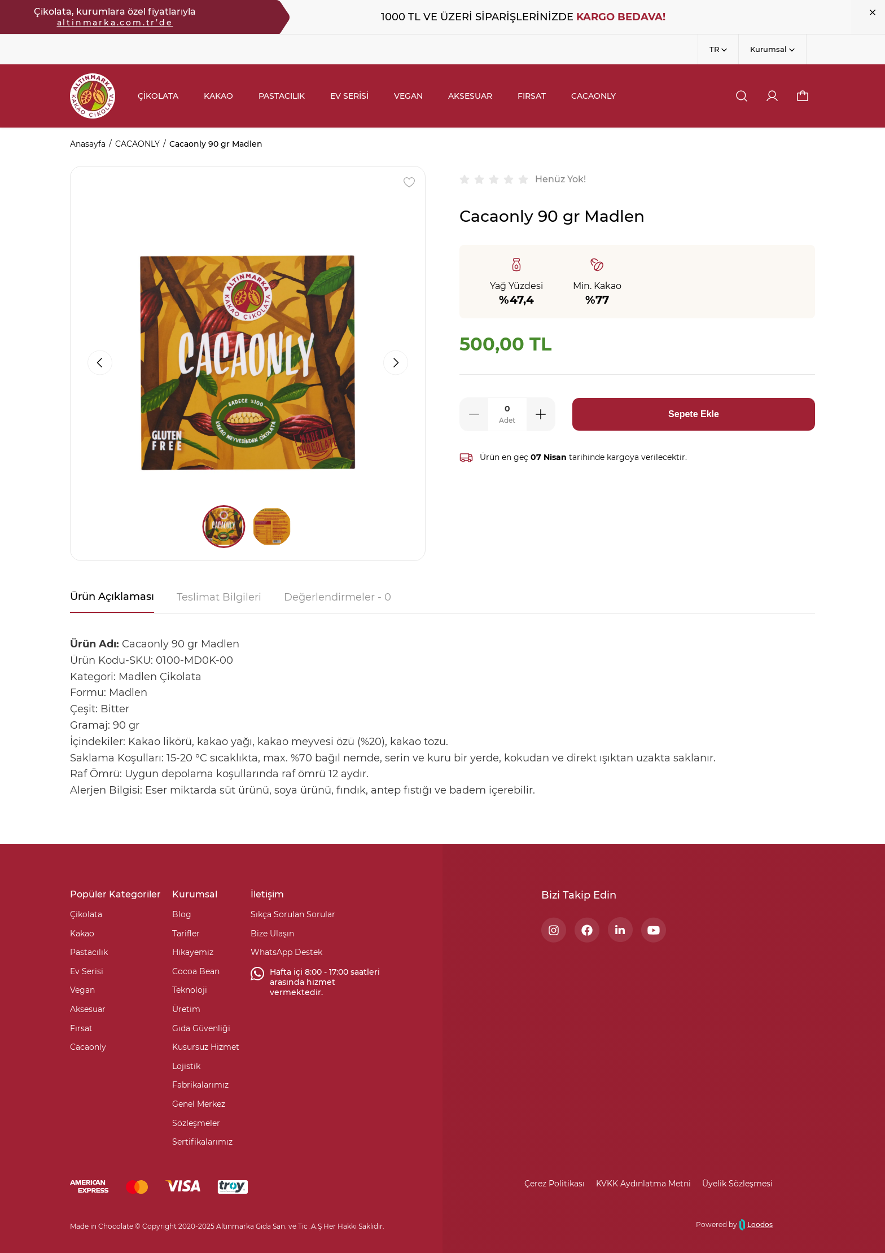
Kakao (82, 933)
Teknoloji (189, 990)
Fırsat (81, 1028)
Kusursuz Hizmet (205, 1047)
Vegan (82, 990)
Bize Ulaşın (272, 933)
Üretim (186, 1009)
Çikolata (86, 914)
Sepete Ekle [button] (693, 414)
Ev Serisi (86, 971)
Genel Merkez (198, 1104)
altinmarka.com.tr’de (115, 22)
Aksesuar (88, 1009)
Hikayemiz (192, 952)
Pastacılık (89, 952)
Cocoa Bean (196, 971)
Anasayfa (88, 144)
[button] (802, 96)
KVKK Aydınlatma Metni (643, 1183)
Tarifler (186, 933)
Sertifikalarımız (202, 1142)
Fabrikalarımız (200, 1085)
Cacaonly (88, 1047)
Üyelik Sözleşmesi (737, 1183)
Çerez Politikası (554, 1183)
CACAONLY (137, 144)
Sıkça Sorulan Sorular (293, 914)
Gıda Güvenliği (201, 1028)
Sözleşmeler (196, 1123)
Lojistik (186, 1066)
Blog (181, 914)
